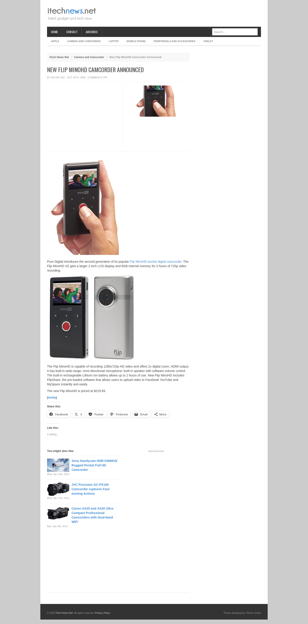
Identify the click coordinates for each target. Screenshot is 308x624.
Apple (55, 41)
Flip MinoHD (138, 261)
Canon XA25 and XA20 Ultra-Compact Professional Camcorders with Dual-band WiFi (93, 515)
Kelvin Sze (58, 77)
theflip (52, 397)
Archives (92, 31)
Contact (72, 31)
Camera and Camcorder (84, 41)
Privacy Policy (102, 613)
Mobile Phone (136, 41)
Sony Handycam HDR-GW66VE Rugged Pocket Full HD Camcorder (94, 465)
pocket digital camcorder (164, 261)
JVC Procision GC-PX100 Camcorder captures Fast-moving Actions (91, 489)
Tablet (208, 41)
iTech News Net (59, 57)
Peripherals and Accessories (174, 41)
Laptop (114, 41)
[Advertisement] (180, 13)
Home (54, 31)
